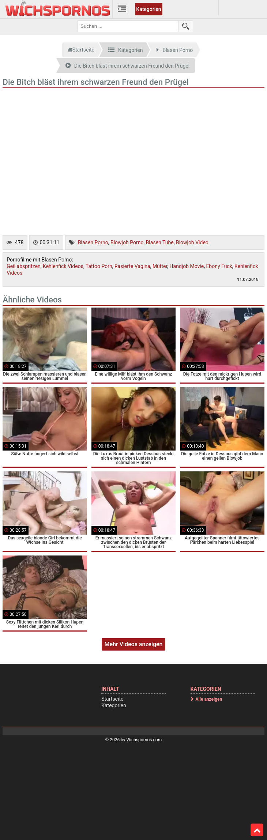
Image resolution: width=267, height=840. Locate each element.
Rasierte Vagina (132, 266)
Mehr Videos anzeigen (133, 644)
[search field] (128, 26)
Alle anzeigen (209, 699)
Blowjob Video (192, 242)
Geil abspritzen (24, 266)
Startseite (112, 699)
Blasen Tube (160, 242)
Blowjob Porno (127, 242)
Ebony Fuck (219, 266)
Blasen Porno (93, 242)
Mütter (160, 266)
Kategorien (148, 9)
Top (257, 830)
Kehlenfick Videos (63, 266)
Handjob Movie (187, 266)
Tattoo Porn (99, 266)
